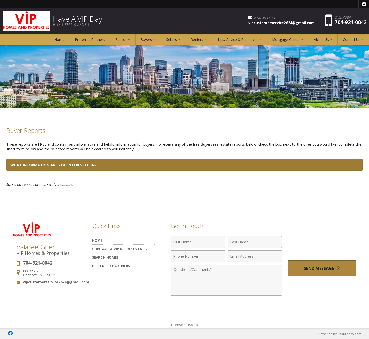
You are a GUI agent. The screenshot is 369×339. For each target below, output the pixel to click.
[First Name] (198, 242)
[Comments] (226, 280)
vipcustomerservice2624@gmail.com (56, 282)
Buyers (146, 39)
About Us (321, 39)
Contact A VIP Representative (120, 248)
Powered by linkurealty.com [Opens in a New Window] (339, 334)
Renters (197, 39)
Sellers (171, 39)
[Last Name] (255, 242)
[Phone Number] (198, 256)
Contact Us (351, 39)
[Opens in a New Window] (364, 4)
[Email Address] (255, 256)
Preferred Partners (90, 39)
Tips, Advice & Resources (237, 39)
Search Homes (105, 257)
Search (121, 39)
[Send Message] (322, 268)
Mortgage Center (286, 39)
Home (60, 39)
